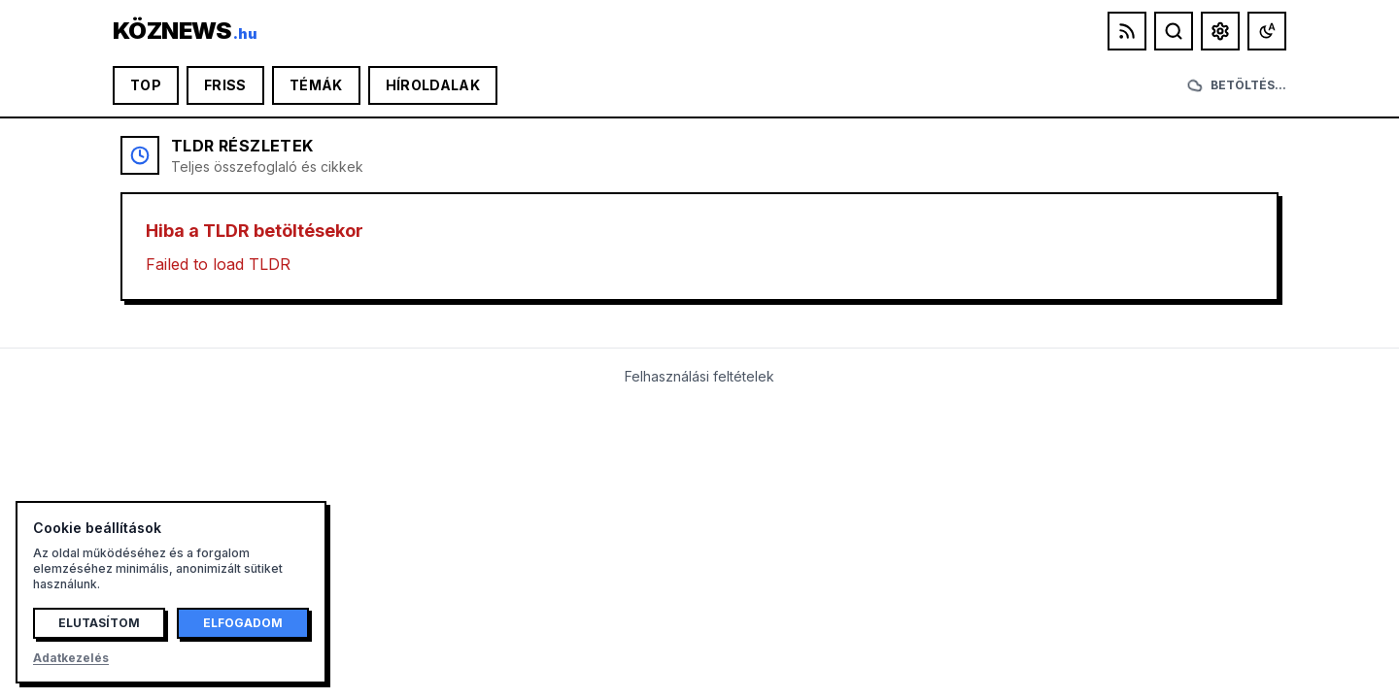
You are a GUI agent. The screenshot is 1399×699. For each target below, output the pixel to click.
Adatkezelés (71, 657)
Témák (316, 85)
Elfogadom (243, 623)
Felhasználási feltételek (699, 376)
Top (145, 85)
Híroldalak (433, 85)
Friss (225, 85)
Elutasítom (99, 623)
